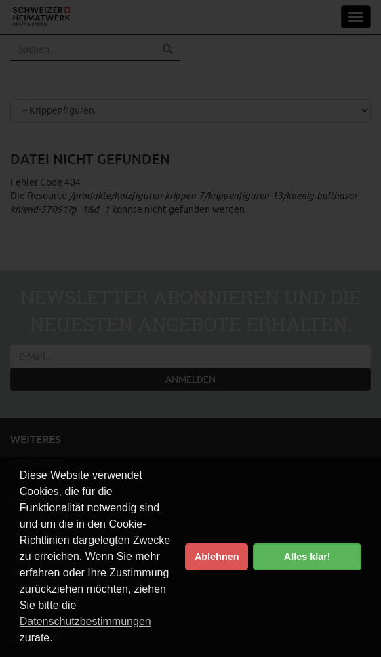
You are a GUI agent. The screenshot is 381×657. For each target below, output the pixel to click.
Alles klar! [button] (307, 556)
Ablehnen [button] (217, 556)
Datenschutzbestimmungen (85, 621)
